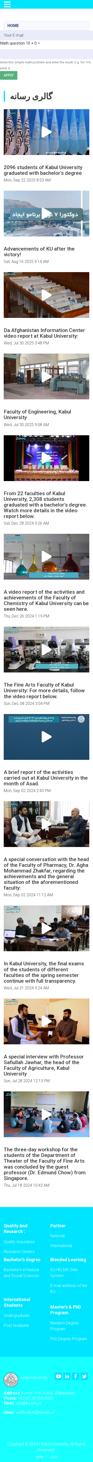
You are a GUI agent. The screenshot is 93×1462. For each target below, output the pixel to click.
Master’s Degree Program (64, 1326)
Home (13, 25)
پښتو (40, 1456)
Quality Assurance (19, 1241)
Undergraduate (17, 1315)
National (57, 1235)
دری (53, 1456)
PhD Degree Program (68, 1338)
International (61, 1245)
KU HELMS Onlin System (64, 1272)
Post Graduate (16, 1325)
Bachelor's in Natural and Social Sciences (21, 1272)
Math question (12, 43)
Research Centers (19, 1251)
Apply (9, 75)
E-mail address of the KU (68, 1288)
